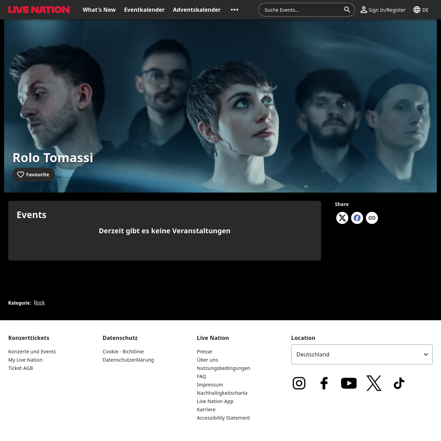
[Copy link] (372, 218)
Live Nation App (215, 401)
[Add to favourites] (33, 175)
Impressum (210, 384)
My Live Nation (25, 359)
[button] (234, 9)
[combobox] (302, 9)
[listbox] (361, 354)
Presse (204, 351)
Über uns (207, 359)
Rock (39, 302)
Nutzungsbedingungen (223, 368)
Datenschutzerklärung (128, 359)
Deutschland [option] (312, 354)
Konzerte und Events (32, 351)
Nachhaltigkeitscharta (222, 393)
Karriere (206, 409)
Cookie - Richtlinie (123, 351)
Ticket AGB (20, 368)
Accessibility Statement (223, 417)
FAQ (201, 376)
